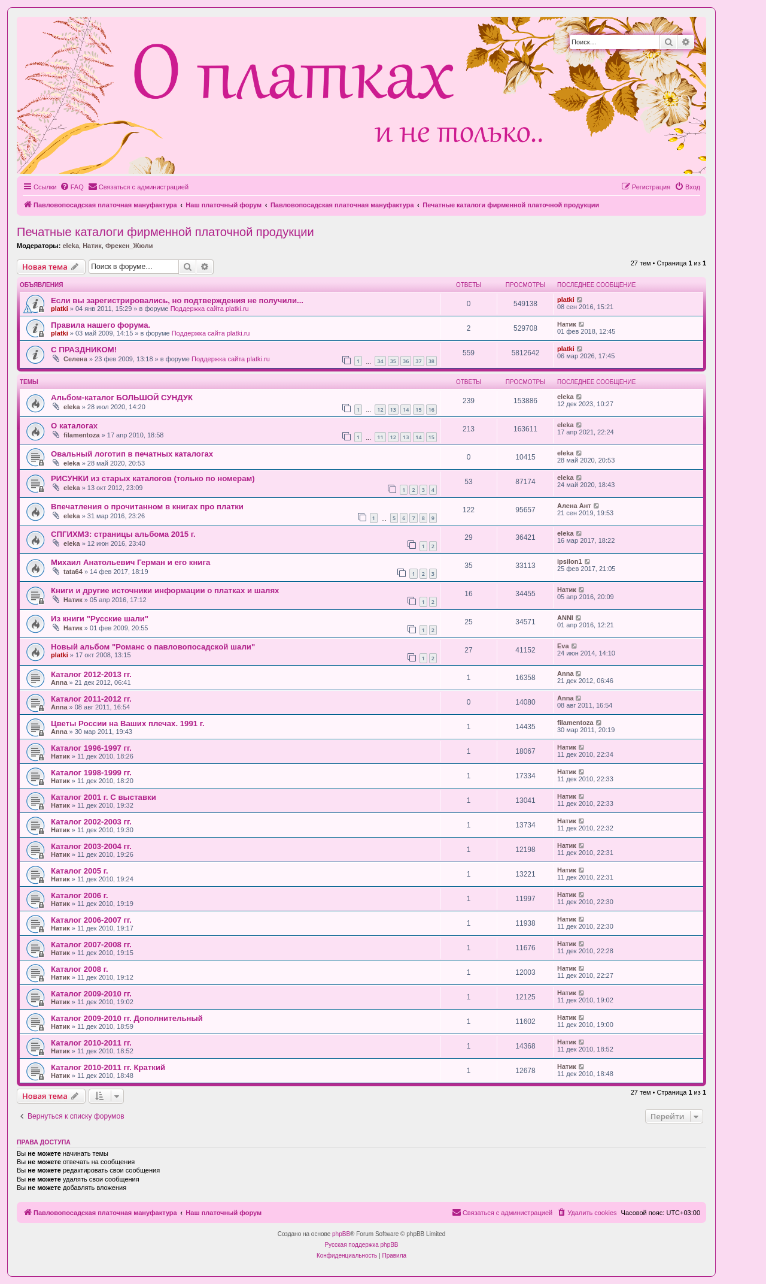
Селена (75, 358)
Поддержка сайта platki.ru (210, 308)
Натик (92, 245)
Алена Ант (574, 505)
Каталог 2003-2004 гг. (91, 846)
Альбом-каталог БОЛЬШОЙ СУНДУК (122, 397)
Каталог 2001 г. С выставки (103, 797)
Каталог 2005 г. (79, 870)
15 (418, 409)
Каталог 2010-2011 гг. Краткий (108, 1067)
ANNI (565, 617)
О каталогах (74, 425)
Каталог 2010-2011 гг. (91, 1042)
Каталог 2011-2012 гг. (91, 698)
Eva (563, 645)
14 (406, 409)
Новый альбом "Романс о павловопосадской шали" (153, 646)
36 (406, 361)
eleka (70, 245)
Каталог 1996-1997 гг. (91, 748)
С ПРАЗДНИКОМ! (84, 349)
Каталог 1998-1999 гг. (91, 772)
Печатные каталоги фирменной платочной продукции (165, 231)
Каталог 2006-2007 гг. (91, 920)
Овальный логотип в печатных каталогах (132, 453)
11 (380, 437)
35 (393, 361)
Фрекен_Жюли (129, 245)
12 (380, 409)
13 (393, 409)
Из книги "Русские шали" (99, 618)
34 (380, 361)
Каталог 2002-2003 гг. (91, 821)
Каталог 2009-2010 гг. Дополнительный (127, 1018)
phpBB (341, 1234)
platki (59, 308)
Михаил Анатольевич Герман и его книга (130, 562)
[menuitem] (72, 187)
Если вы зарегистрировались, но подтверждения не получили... (177, 300)
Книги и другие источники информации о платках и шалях (165, 590)
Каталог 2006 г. (79, 895)
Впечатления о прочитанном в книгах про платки (147, 506)
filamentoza (81, 435)
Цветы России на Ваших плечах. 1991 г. (128, 723)
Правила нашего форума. (100, 325)
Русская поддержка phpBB (361, 1244)
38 (431, 361)
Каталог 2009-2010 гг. (91, 993)
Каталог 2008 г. (79, 969)
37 (418, 361)
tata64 (73, 571)
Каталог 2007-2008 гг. (91, 944)
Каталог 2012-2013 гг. (91, 674)
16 (431, 409)
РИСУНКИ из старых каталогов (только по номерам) (153, 478)
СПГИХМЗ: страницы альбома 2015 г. (123, 534)
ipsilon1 (569, 561)
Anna (59, 682)
